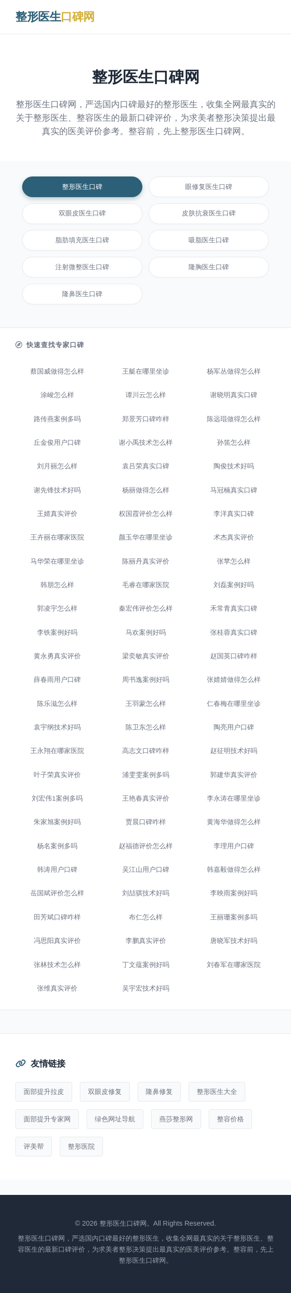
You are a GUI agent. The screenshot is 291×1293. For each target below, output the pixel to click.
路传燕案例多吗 (57, 419)
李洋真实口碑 (234, 513)
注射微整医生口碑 (82, 267)
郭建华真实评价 (233, 774)
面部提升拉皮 (44, 1091)
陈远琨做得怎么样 (234, 419)
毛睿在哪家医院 (145, 585)
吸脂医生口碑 (209, 240)
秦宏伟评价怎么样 (146, 608)
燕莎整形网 (176, 1119)
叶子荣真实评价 (57, 774)
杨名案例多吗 (57, 846)
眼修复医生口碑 (208, 186)
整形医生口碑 (82, 186)
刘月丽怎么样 (57, 466)
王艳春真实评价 (145, 798)
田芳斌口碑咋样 (57, 917)
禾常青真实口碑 (233, 608)
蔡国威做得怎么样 (57, 371)
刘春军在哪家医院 (234, 964)
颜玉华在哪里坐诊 (146, 537)
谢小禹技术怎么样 (146, 442)
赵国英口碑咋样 (233, 656)
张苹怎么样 (234, 561)
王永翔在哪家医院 (57, 750)
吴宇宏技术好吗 (145, 988)
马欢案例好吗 (146, 632)
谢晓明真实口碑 (233, 395)
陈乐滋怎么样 (57, 703)
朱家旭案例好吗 (57, 822)
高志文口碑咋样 (145, 750)
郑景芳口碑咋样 (145, 419)
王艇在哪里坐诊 (145, 371)
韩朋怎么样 (57, 585)
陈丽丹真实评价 (145, 561)
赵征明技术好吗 (233, 750)
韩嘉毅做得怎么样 (234, 869)
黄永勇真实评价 (57, 656)
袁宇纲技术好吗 (57, 727)
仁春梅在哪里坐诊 (234, 703)
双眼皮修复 (105, 1091)
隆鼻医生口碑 (82, 294)
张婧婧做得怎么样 (234, 679)
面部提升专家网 (47, 1119)
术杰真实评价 (234, 537)
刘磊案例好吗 (234, 585)
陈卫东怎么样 (146, 727)
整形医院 (81, 1146)
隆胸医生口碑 (209, 267)
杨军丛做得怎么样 (234, 371)
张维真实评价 (57, 988)
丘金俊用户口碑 (57, 442)
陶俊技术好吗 (234, 466)
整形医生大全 (217, 1091)
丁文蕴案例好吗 (145, 964)
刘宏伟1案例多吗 (57, 798)
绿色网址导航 (115, 1119)
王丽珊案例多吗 (233, 917)
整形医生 (55, 16)
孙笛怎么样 (234, 442)
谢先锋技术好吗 (57, 490)
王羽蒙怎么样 (146, 703)
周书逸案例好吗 (145, 679)
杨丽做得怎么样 (145, 490)
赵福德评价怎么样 (146, 846)
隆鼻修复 (159, 1091)
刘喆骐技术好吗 (145, 893)
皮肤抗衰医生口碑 (209, 213)
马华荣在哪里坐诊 (57, 561)
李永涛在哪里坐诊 (234, 798)
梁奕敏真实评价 (145, 656)
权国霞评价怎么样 (146, 513)
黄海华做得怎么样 (234, 822)
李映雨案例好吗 (233, 893)
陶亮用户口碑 (234, 727)
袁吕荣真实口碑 (145, 466)
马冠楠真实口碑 (233, 490)
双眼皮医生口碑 (82, 213)
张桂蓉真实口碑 (233, 632)
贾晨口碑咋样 (146, 822)
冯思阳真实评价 (57, 940)
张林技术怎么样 (57, 964)
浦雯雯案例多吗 (145, 774)
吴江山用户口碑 (145, 869)
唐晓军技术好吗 (233, 940)
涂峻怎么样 (57, 395)
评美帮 (34, 1146)
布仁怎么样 (146, 917)
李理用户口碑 (234, 846)
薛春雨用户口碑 (57, 679)
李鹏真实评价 (146, 940)
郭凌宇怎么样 (57, 608)
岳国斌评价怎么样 (57, 893)
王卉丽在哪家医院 (57, 537)
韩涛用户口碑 (57, 869)
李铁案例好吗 (57, 632)
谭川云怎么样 (146, 395)
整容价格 (230, 1119)
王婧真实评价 (57, 513)
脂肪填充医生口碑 (82, 240)
